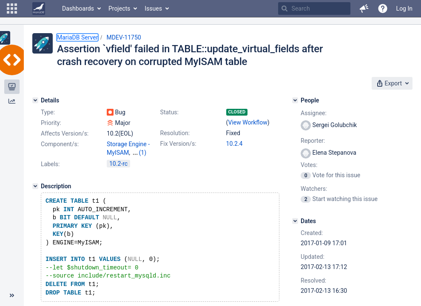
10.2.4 (234, 143)
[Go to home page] (38, 8)
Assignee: (314, 113)
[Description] (35, 194)
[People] (295, 100)
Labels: (50, 171)
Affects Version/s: (64, 133)
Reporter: (313, 140)
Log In (404, 8)
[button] (12, 8)
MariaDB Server (77, 37)
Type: (48, 112)
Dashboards (78, 8)
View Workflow (247, 122)
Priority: (51, 122)
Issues (153, 8)
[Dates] (295, 221)
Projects (119, 8)
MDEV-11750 (123, 37)
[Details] (35, 100)
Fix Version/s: (178, 143)
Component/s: (60, 144)
